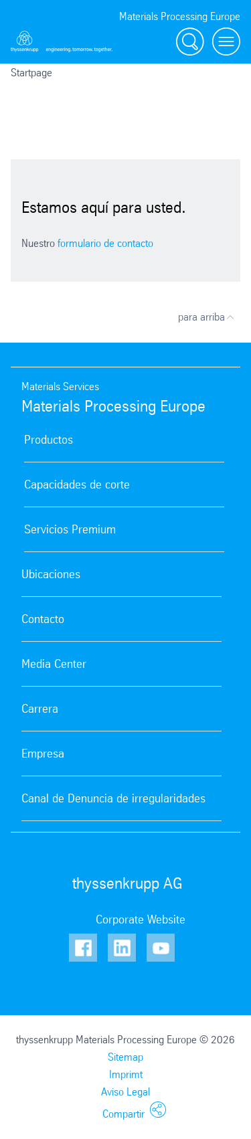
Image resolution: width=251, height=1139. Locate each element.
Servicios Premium (70, 529)
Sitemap (125, 1057)
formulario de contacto (105, 243)
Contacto (42, 619)
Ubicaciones (50, 574)
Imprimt (126, 1074)
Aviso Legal (125, 1091)
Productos (48, 439)
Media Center (53, 664)
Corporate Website (140, 919)
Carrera (39, 708)
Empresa (42, 753)
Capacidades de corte (77, 484)
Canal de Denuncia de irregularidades (113, 798)
